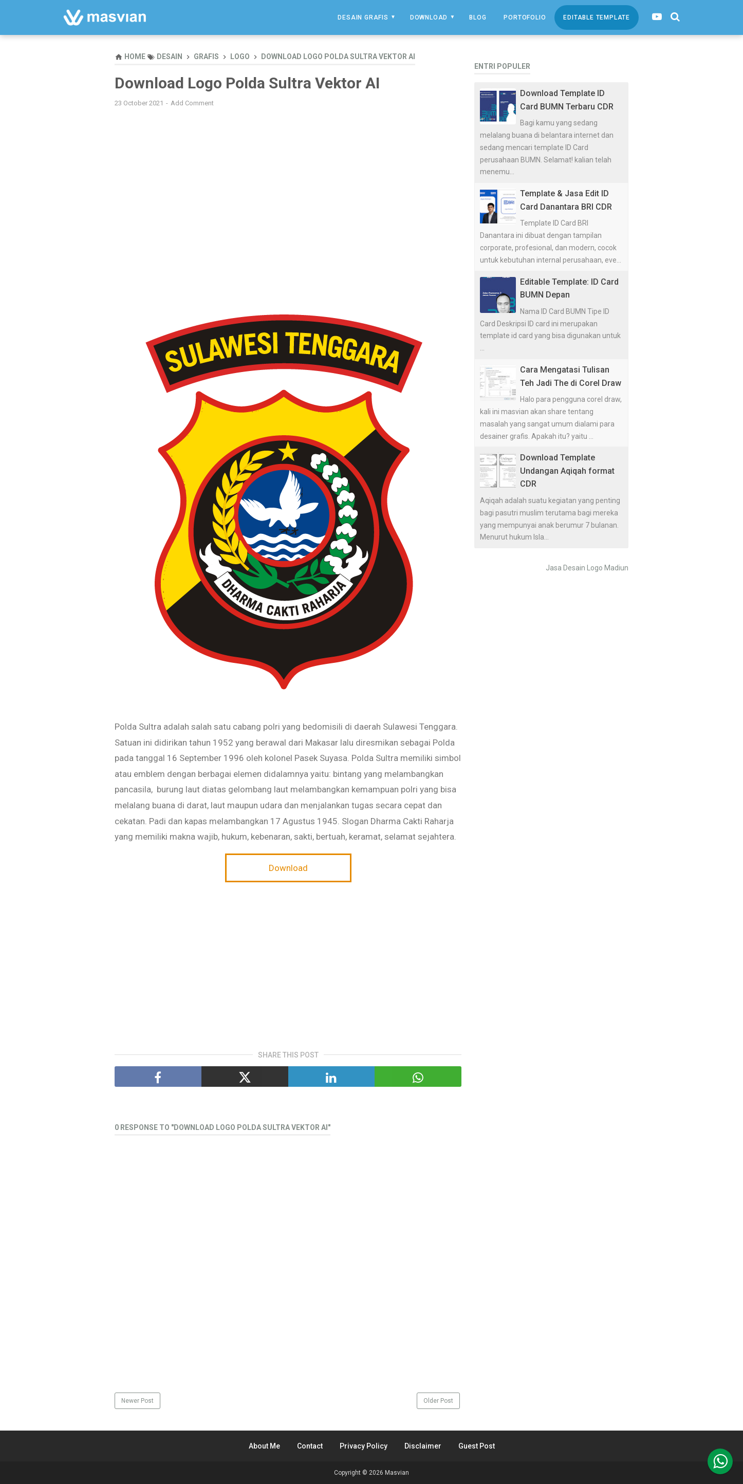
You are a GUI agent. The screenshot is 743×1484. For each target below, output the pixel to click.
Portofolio (525, 17)
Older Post (438, 1400)
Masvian (397, 1472)
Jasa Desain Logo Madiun (587, 568)
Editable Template (596, 17)
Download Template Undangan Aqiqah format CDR (567, 471)
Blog (477, 17)
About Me (264, 1446)
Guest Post (476, 1446)
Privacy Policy (363, 1446)
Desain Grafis (363, 17)
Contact (310, 1446)
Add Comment (192, 103)
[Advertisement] (288, 190)
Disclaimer (422, 1446)
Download (429, 17)
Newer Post (137, 1400)
